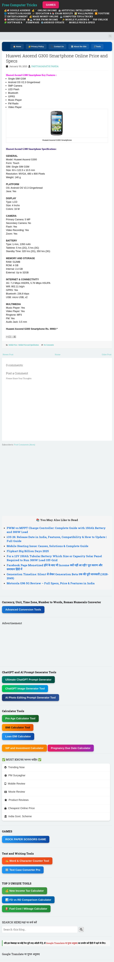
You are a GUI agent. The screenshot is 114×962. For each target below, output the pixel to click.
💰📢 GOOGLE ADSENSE (17, 10)
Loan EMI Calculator (18, 736)
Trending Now (14, 767)
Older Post (106, 354)
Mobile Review (14, 783)
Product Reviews (16, 799)
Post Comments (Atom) (24, 444)
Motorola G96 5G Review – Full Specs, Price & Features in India (51, 583)
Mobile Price (13, 345)
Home (57, 354)
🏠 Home (17, 46)
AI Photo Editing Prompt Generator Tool (30, 697)
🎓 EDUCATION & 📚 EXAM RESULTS (52, 13)
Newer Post (8, 354)
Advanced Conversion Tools (23, 609)
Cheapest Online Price (19, 808)
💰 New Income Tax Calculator (24, 890)
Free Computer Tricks (19, 5)
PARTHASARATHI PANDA (45, 66)
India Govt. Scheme (18, 816)
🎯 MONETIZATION (15, 19)
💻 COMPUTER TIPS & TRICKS (76, 16)
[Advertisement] (57, 480)
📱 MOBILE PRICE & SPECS (80, 22)
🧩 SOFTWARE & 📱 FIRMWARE (21, 22)
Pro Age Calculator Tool (20, 718)
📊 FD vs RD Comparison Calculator (28, 899)
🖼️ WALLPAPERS (83, 13)
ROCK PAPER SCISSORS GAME (25, 839)
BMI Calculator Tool (17, 727)
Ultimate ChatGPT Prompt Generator (28, 679)
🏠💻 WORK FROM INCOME (42, 19)
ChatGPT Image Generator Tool (25, 688)
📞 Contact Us (57, 46)
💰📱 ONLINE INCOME (44, 10)
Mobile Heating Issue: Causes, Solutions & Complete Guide (47, 546)
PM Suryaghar (14, 775)
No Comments (49, 345)
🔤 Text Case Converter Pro (22, 869)
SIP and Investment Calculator (24, 748)
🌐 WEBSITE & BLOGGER (17, 13)
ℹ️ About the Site (78, 46)
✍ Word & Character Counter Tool (27, 860)
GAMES (51, 4)
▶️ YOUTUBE (102, 13)
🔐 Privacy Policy (36, 46)
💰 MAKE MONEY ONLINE (43, 16)
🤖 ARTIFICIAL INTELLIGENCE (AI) (77, 10)
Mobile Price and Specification (28, 345)
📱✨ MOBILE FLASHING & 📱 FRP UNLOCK (83, 19)
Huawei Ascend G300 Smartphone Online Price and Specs (57, 58)
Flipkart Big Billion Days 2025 (28, 551)
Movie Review (14, 791)
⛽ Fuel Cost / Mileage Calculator (26, 908)
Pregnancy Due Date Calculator (71, 748)
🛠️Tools (97, 46)
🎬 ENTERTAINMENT (16, 16)
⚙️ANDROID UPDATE (52, 22)
